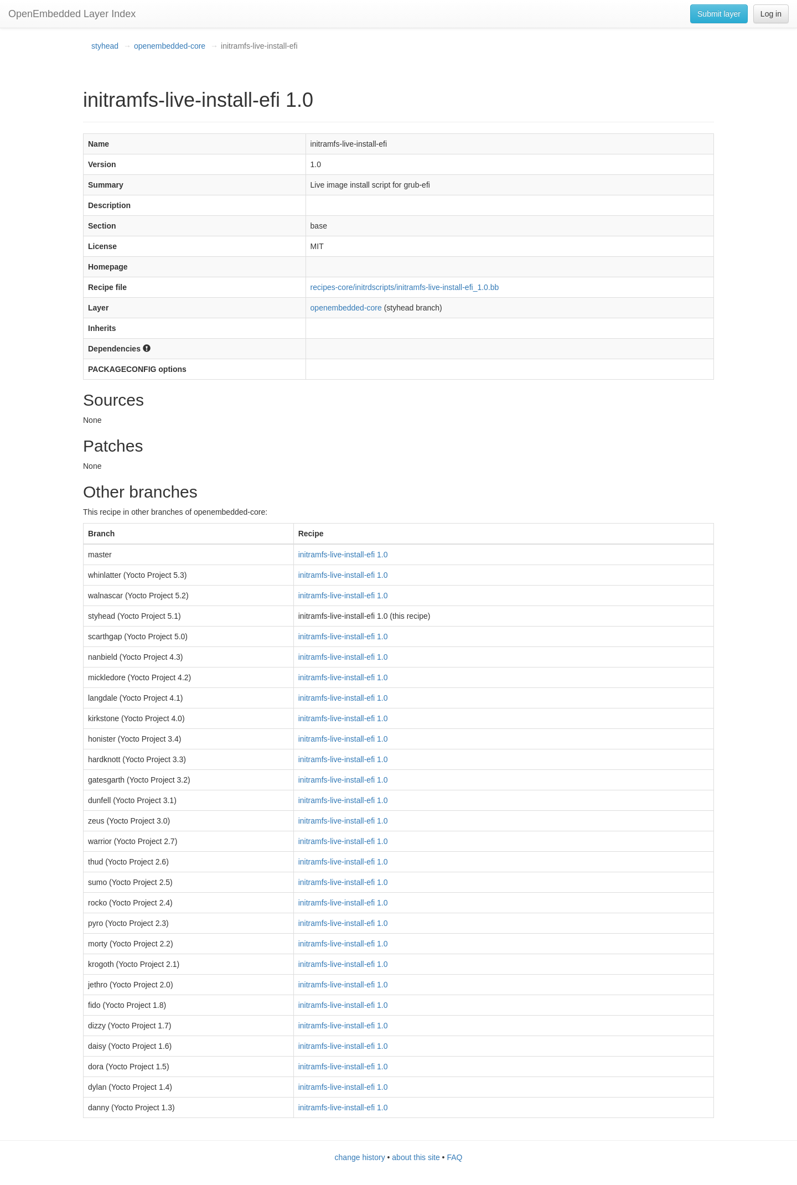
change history (360, 1157)
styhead (104, 46)
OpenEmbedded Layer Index (72, 13)
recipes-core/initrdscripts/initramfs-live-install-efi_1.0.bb (404, 287)
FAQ (454, 1157)
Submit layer (719, 13)
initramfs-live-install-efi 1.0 (343, 554)
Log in (771, 13)
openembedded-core (169, 46)
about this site (415, 1157)
